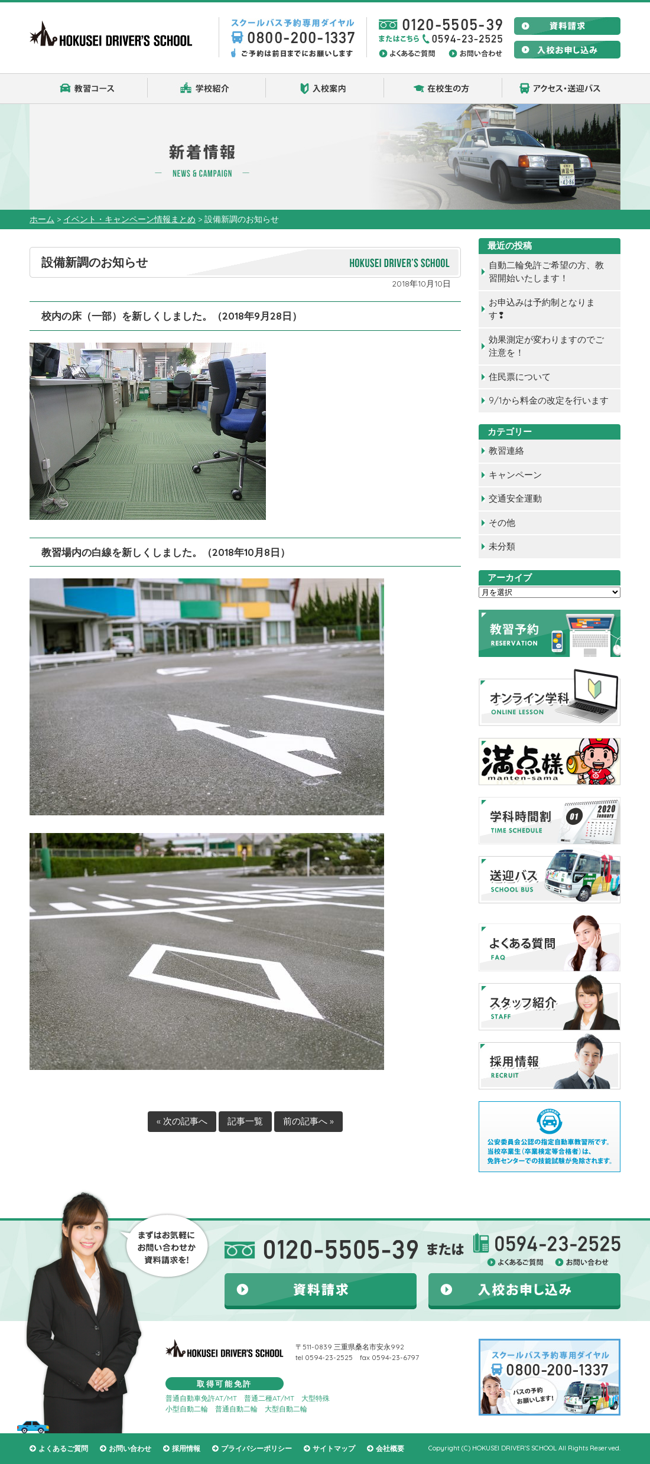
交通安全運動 (515, 498)
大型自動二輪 (286, 1408)
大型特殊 (315, 1398)
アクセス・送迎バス (561, 88)
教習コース (89, 88)
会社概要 (390, 1448)
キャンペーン (515, 474)
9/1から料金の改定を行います (549, 400)
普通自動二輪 (236, 1408)
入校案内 (325, 88)
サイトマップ (334, 1448)
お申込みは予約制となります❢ (542, 309)
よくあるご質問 (63, 1448)
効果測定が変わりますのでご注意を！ (546, 346)
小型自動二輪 (186, 1408)
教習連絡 (506, 450)
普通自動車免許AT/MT (201, 1398)
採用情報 (186, 1448)
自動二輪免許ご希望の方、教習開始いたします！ (546, 271)
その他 (502, 522)
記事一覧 (245, 1121)
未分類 (502, 546)
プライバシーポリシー (256, 1448)
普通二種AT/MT (269, 1398)
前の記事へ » (308, 1121)
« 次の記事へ (182, 1121)
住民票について (520, 376)
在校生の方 (443, 88)
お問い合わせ (130, 1448)
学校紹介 (207, 88)
